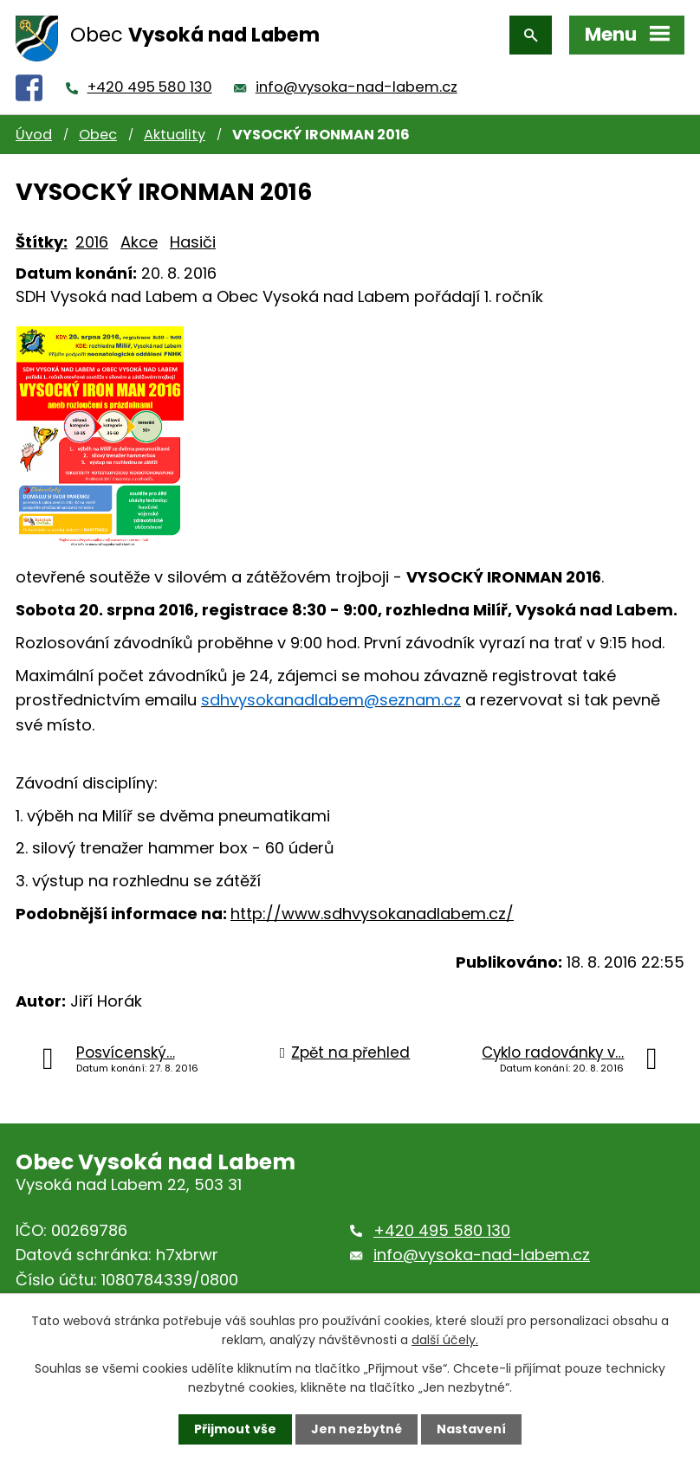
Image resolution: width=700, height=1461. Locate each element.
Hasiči (193, 242)
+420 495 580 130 (150, 87)
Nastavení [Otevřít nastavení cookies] (471, 1429)
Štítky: (42, 242)
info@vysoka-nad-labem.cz (356, 87)
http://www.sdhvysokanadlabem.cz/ (372, 913)
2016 (91, 242)
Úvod (34, 135)
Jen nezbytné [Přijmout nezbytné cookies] (356, 1429)
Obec (98, 135)
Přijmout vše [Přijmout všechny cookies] (235, 1429)
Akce (139, 242)
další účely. (445, 1339)
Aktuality (174, 135)
